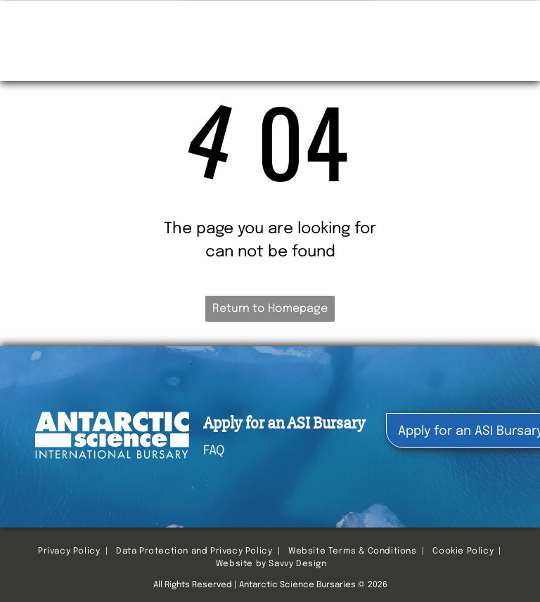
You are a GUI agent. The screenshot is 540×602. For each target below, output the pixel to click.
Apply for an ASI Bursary (284, 423)
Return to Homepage (270, 309)
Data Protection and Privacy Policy (194, 551)
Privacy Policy (69, 551)
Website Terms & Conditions (352, 551)
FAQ (213, 451)
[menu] (509, 24)
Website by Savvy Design (271, 564)
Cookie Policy (463, 551)
